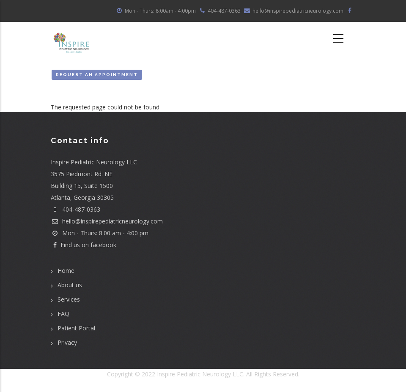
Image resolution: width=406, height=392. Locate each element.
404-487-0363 (81, 209)
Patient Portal (76, 328)
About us (70, 285)
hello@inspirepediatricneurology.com (107, 221)
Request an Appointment (97, 74)
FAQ (63, 314)
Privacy (67, 342)
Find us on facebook (83, 245)
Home (66, 271)
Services (69, 299)
